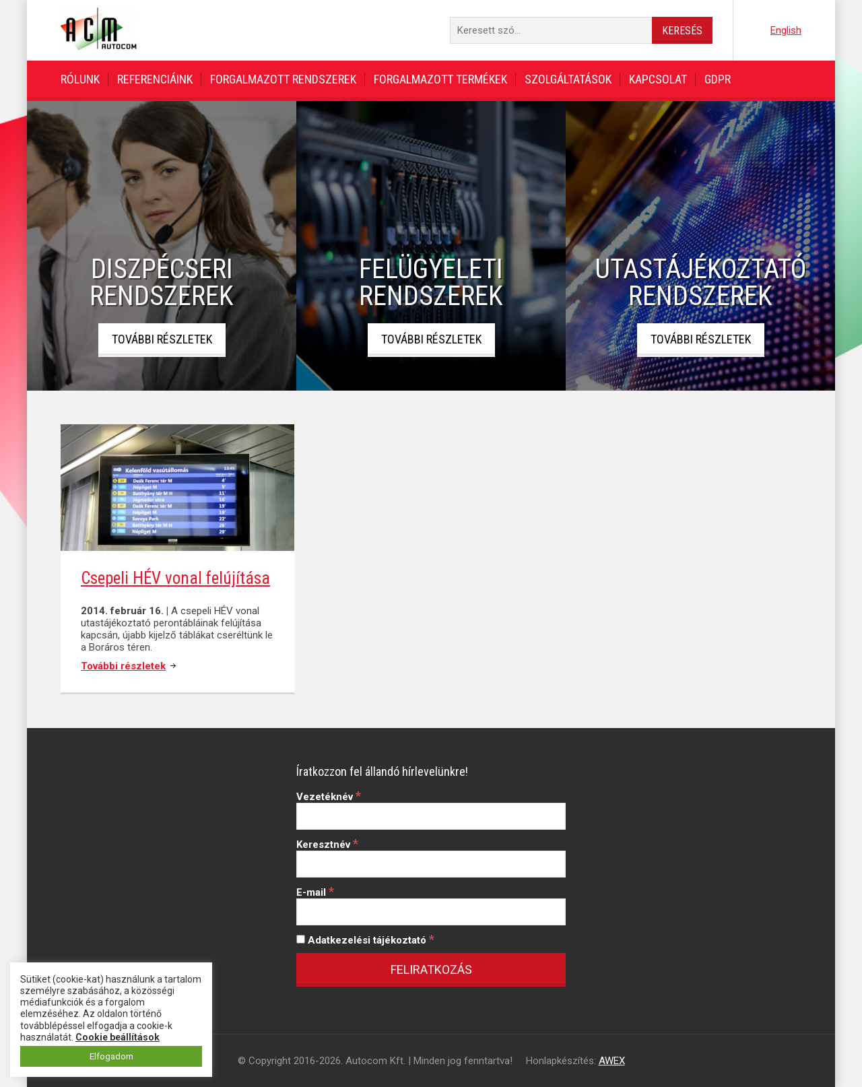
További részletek (162, 339)
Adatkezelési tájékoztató (365, 940)
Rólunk (80, 79)
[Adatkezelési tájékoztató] (300, 939)
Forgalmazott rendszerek (283, 79)
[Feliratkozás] (431, 970)
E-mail (315, 892)
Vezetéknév (328, 797)
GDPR (717, 79)
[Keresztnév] (431, 864)
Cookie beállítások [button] (117, 1037)
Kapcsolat (658, 79)
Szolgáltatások (568, 79)
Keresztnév (327, 844)
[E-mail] (431, 911)
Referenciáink (155, 79)
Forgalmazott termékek (440, 79)
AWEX (612, 1061)
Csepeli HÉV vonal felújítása (175, 578)
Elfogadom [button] (111, 1056)
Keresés (682, 30)
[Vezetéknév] (431, 816)
